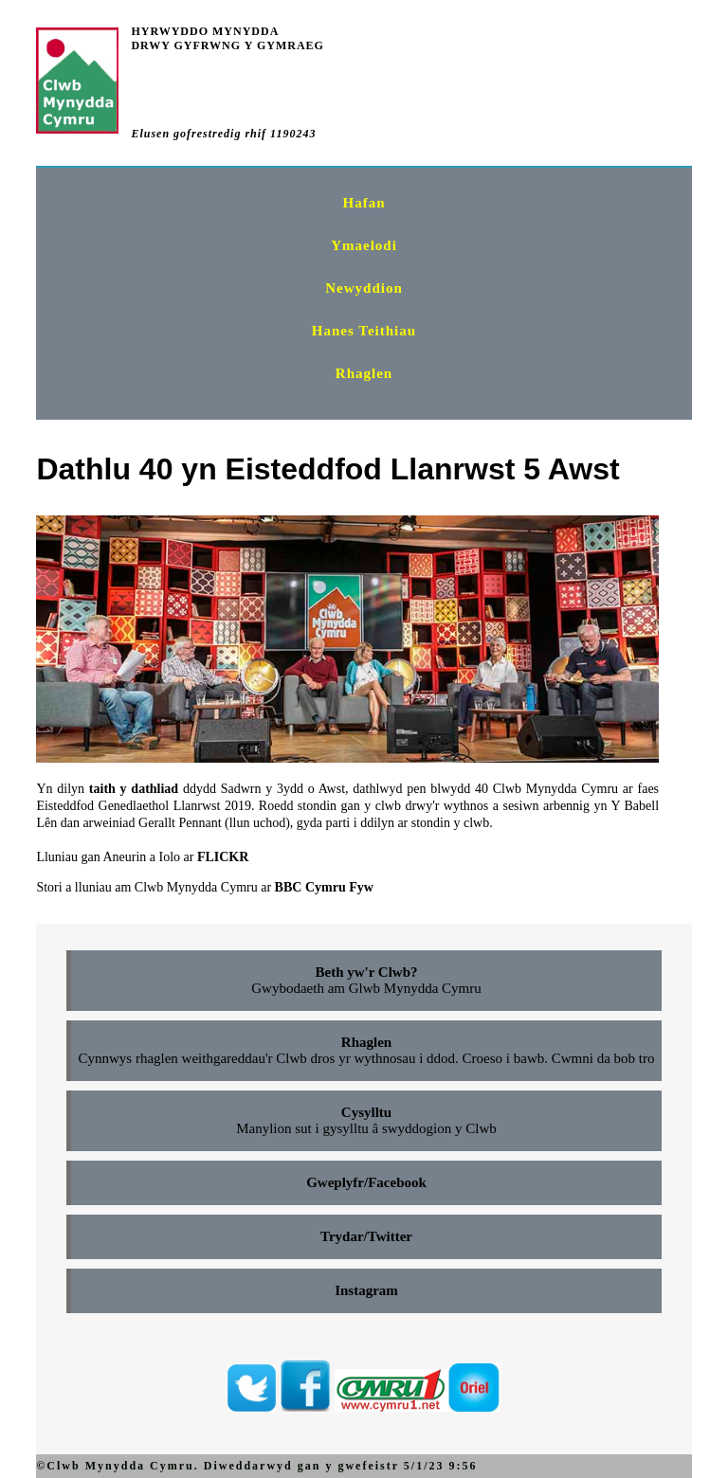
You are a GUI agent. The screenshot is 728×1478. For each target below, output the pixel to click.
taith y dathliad (133, 789)
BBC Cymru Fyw (324, 887)
